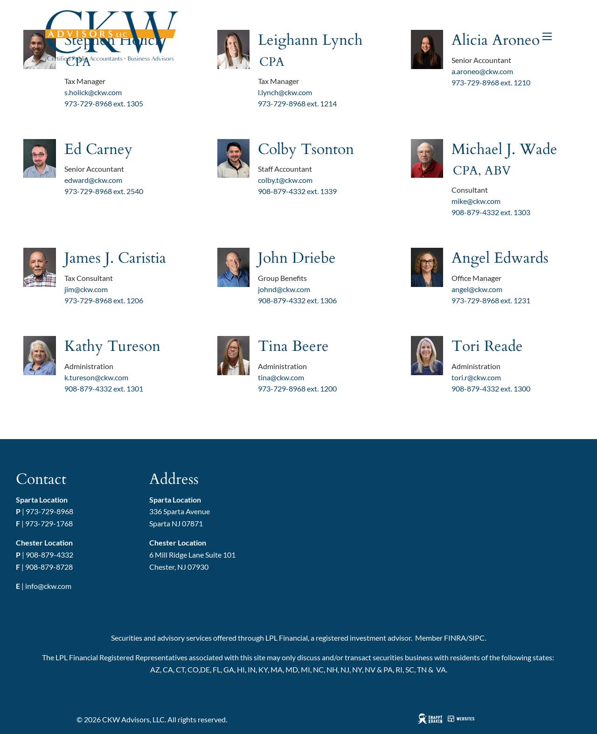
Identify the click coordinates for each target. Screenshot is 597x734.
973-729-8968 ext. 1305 (103, 103)
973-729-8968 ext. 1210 (490, 82)
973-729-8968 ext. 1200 (297, 388)
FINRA (455, 637)
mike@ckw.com (475, 200)
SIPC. (477, 637)
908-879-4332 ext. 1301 (103, 388)
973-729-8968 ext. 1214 (297, 103)
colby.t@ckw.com (285, 179)
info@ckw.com (48, 585)
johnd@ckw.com (284, 289)
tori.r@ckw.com (476, 377)
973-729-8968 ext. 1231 (490, 300)
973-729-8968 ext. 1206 (103, 300)
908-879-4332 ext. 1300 (490, 388)
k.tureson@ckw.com (96, 377)
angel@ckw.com (476, 289)
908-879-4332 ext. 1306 (297, 300)
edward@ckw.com (93, 179)
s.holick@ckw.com (93, 92)
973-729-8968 (49, 511)
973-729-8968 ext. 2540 (103, 191)
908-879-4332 (49, 554)
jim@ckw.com (86, 289)
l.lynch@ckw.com (285, 92)
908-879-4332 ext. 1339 (297, 191)
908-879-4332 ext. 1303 (490, 212)
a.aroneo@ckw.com (482, 71)
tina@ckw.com (281, 377)
